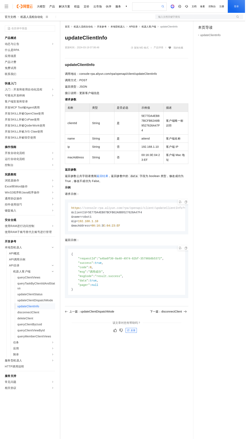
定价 (86, 6)
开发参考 (102, 26)
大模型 (41, 6)
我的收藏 (178, 47)
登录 (236, 6)
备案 (202, 6)
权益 (77, 6)
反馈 (131, 333)
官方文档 (10, 16)
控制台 (212, 6)
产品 (52, 6)
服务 (118, 6)
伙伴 (108, 6)
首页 (67, 26)
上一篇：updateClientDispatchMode (89, 314)
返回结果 (102, 176)
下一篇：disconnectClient (168, 314)
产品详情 (158, 47)
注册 (221, 6)
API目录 (133, 26)
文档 (194, 6)
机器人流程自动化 (31, 16)
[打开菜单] (6, 6)
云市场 (97, 6)
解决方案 (64, 6)
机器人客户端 (149, 26)
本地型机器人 (118, 26)
